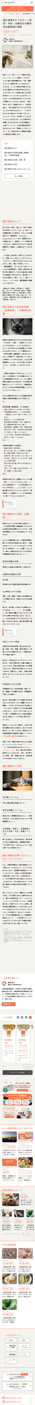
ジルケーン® (8, 750)
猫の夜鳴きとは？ (10, 148)
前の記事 (26, 867)
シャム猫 (10, 482)
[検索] (26, 2)
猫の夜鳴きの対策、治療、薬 (14, 160)
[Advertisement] (17, 199)
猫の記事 (11, 14)
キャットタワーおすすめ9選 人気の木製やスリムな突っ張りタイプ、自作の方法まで (10, 633)
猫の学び (18, 14)
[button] (25, 1066)
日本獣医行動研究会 (11, 736)
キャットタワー (17, 610)
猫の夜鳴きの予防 (10, 164)
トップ (5, 14)
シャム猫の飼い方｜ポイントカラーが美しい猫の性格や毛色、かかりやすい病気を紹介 (10, 505)
